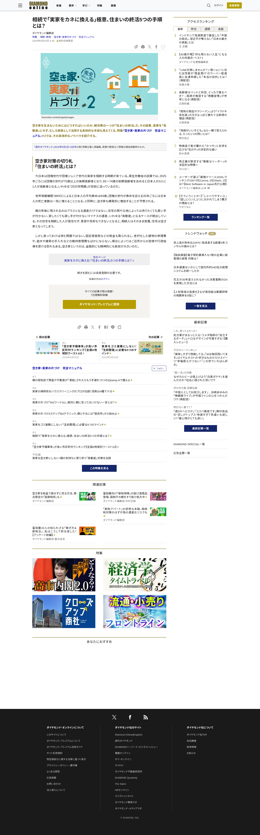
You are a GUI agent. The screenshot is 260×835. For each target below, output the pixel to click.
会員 (221, 29)
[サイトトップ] (49, 6)
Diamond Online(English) (128, 734)
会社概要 (191, 740)
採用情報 (191, 747)
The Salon (120, 784)
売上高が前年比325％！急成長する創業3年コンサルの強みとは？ (201, 244)
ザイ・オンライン (123, 759)
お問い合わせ (54, 784)
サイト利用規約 (54, 753)
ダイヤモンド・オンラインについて (65, 727)
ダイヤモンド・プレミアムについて (63, 740)
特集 (113, 6)
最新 (180, 29)
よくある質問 (53, 771)
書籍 (127, 6)
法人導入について (56, 790)
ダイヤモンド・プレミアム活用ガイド (65, 747)
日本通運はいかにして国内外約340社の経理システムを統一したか (201, 269)
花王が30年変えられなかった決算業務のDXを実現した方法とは (201, 281)
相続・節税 (45, 37)
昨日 (194, 29)
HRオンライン (122, 790)
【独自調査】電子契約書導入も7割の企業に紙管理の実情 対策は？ (201, 256)
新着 (73, 6)
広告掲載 (51, 777)
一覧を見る (200, 306)
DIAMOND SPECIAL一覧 (189, 444)
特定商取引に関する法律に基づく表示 (66, 759)
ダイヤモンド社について (200, 727)
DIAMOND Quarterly (126, 777)
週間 (207, 29)
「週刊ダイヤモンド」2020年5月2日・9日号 (55, 147)
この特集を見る (99, 468)
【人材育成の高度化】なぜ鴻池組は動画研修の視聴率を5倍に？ (201, 293)
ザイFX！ (119, 765)
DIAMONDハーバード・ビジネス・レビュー (136, 747)
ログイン (204, 6)
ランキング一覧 (201, 217)
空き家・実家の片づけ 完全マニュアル (74, 37)
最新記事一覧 (200, 428)
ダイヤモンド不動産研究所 (128, 771)
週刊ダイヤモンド (124, 740)
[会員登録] (220, 6)
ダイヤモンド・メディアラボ (128, 808)
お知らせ (191, 753)
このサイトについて (56, 734)
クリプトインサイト (124, 796)
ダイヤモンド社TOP (197, 734)
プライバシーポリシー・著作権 (62, 765)
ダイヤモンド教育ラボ (126, 802)
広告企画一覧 (182, 453)
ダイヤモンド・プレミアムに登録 (99, 304)
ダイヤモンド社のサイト (128, 727)
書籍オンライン (123, 753)
